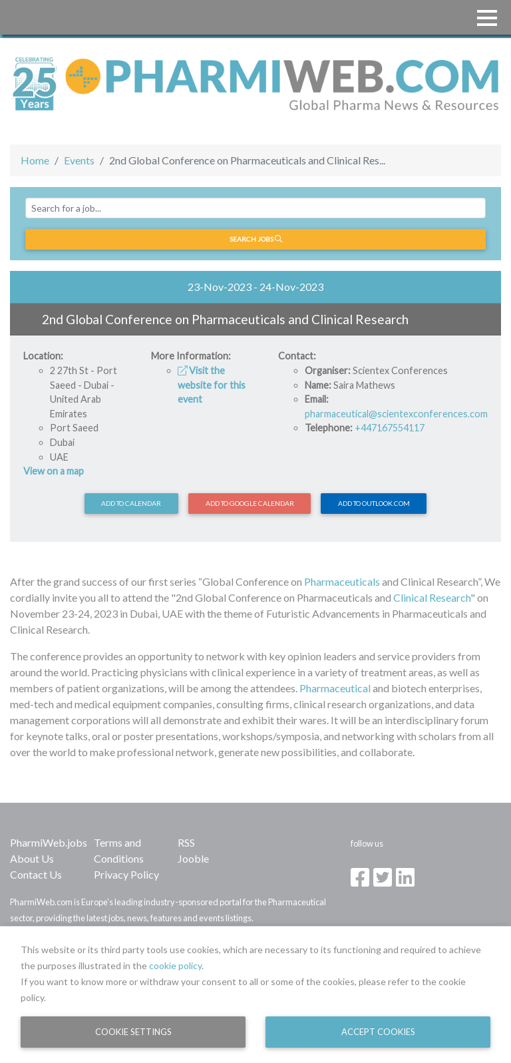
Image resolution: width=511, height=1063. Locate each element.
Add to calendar (131, 503)
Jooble (193, 858)
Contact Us (36, 874)
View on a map (53, 471)
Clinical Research (431, 597)
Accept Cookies (378, 1031)
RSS (186, 842)
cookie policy (175, 965)
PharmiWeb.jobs (48, 842)
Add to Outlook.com (374, 503)
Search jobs (256, 239)
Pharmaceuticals (342, 581)
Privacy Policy (126, 874)
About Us (32, 858)
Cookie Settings (133, 1031)
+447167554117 (390, 427)
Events (79, 160)
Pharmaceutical (335, 688)
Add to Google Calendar (250, 503)
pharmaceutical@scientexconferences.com (396, 413)
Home (35, 160)
